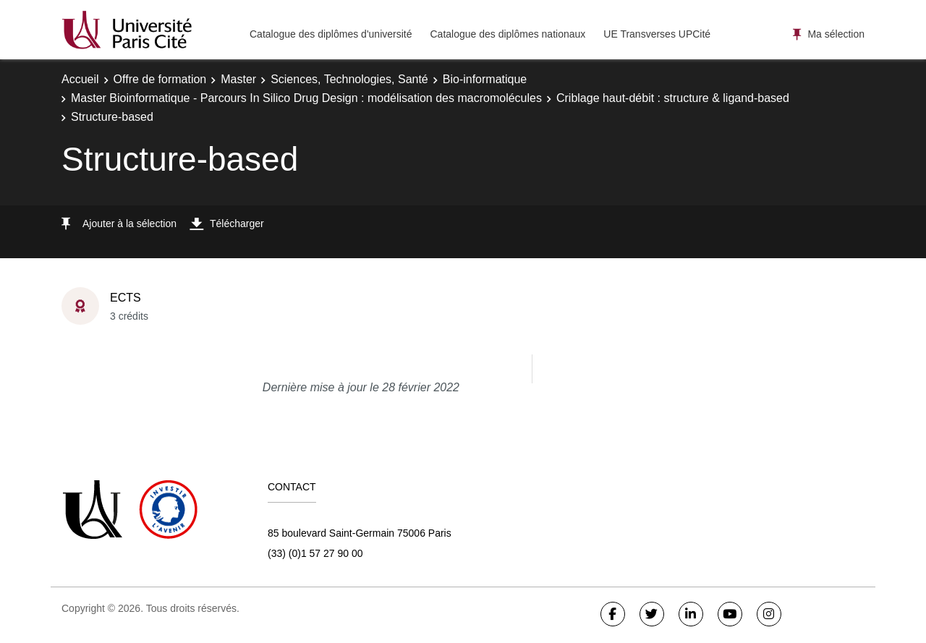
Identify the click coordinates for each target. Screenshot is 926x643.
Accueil (80, 79)
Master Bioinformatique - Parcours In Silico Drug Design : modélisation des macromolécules (306, 98)
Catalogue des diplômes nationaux (507, 34)
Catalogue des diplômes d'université (331, 34)
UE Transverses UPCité (656, 34)
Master (238, 79)
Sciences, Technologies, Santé (349, 79)
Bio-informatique (485, 79)
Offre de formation (160, 79)
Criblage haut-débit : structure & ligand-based (672, 98)
